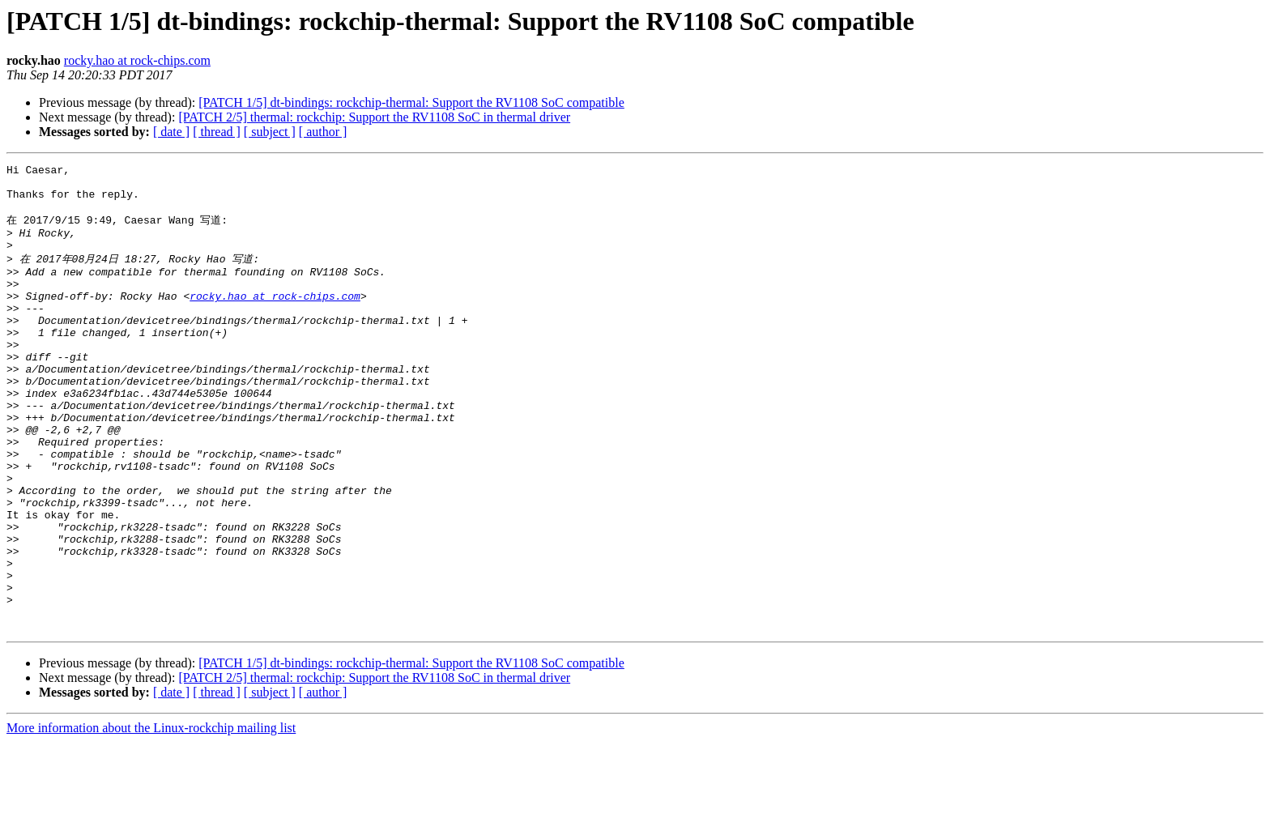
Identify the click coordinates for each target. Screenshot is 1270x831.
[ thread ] (217, 131)
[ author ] (323, 131)
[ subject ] (270, 131)
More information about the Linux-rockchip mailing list (151, 817)
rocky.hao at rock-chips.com (137, 60)
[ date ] (171, 131)
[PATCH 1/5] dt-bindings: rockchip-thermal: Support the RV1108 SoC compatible (411, 102)
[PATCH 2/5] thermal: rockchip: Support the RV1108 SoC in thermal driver (374, 117)
